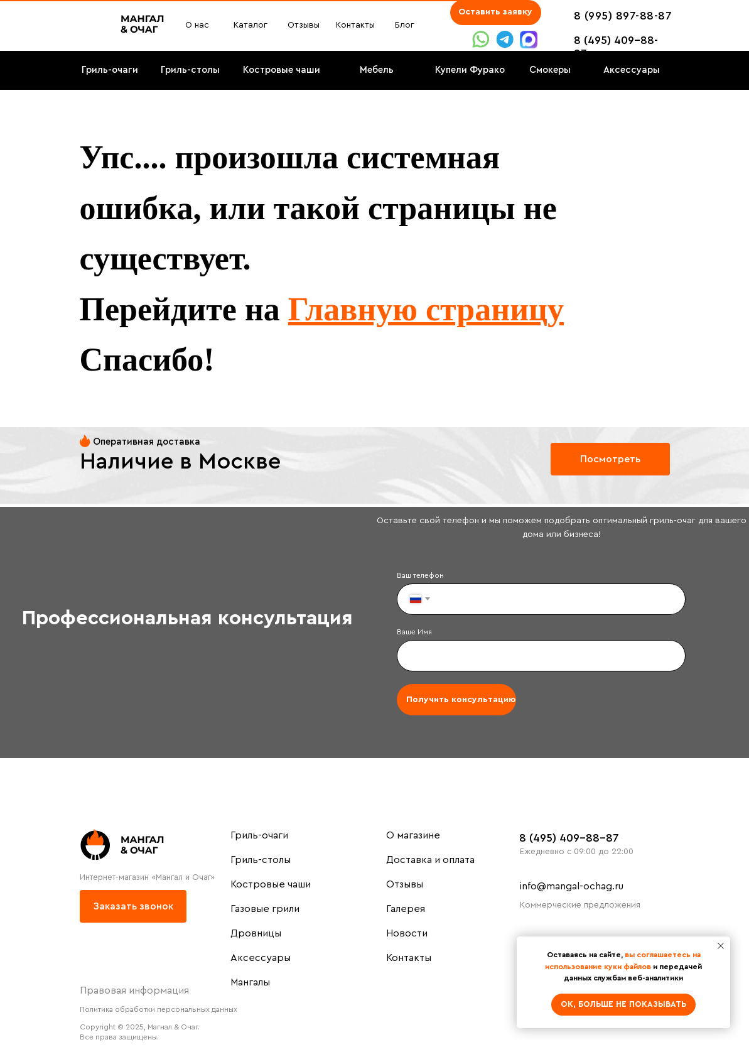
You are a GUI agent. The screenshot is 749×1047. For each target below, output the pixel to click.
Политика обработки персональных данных (158, 1009)
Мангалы (250, 982)
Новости (407, 933)
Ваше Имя (414, 632)
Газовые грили (264, 909)
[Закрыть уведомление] (720, 946)
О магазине (413, 835)
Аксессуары (260, 958)
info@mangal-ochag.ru (571, 886)
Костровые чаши (270, 884)
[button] (495, 12)
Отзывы (404, 884)
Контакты (408, 958)
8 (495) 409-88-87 (569, 838)
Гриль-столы (260, 860)
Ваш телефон (420, 575)
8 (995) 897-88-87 (623, 15)
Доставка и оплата (430, 860)
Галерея (405, 909)
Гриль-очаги (259, 835)
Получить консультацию (460, 699)
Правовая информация (134, 990)
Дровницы (255, 933)
